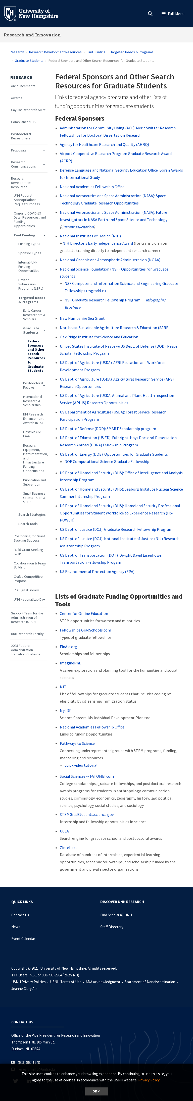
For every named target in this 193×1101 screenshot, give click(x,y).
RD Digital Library (26, 590)
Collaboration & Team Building (30, 565)
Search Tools (28, 524)
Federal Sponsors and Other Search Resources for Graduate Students (36, 356)
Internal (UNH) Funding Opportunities (28, 266)
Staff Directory (111, 926)
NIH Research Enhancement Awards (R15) (33, 418)
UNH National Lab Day (29, 599)
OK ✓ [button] (96, 1091)
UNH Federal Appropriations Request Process (27, 199)
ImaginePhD (70, 662)
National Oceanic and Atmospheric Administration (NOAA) (110, 259)
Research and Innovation (32, 35)
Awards (16, 98)
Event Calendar (23, 938)
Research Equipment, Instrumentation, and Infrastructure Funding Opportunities (35, 458)
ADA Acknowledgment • (105, 981)
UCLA (64, 830)
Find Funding (96, 52)
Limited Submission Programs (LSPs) (30, 284)
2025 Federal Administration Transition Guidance (25, 650)
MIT (63, 686)
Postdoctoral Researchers (21, 136)
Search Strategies (32, 514)
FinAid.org (68, 646)
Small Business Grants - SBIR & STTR (34, 497)
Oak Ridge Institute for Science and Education (99, 336)
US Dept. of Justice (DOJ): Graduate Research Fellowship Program (116, 529)
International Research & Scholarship (32, 401)
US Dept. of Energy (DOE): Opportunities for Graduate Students (114, 454)
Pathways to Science (77, 743)
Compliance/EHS (23, 122)
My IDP (66, 710)
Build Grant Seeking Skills (28, 552)
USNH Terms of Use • (67, 981)
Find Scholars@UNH (116, 915)
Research (17, 52)
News (15, 926)
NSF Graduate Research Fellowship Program (102, 299)
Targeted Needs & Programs (132, 52)
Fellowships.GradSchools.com (85, 630)
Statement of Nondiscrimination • (152, 981)
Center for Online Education (84, 613)
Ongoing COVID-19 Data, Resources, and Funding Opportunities (30, 219)
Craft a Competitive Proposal (28, 578)
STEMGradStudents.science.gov (87, 814)
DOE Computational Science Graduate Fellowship (107, 461)
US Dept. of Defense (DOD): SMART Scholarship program (108, 428)
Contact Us (20, 915)
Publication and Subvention (34, 482)
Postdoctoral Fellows (33, 385)
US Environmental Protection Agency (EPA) (97, 571)
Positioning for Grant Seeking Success (29, 538)
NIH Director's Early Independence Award (98, 243)
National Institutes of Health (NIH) (90, 235)
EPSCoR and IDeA (32, 434)
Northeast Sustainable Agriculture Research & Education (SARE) (115, 327)
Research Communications (23, 164)
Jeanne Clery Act (24, 988)
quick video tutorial (81, 765)
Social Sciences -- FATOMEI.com (87, 776)
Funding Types (29, 244)
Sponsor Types (29, 253)
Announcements (23, 86)
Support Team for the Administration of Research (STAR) (27, 617)
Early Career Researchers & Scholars (34, 314)
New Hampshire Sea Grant (82, 318)
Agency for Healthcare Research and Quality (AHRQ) (104, 144)
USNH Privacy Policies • (30, 981)
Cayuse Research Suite (28, 110)
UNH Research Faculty (27, 634)
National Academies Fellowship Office (92, 186)
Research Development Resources (55, 52)
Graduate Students (29, 60)
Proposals (18, 150)
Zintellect (68, 847)
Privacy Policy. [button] (149, 1080)
